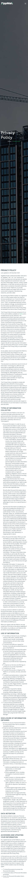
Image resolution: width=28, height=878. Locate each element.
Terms (21, 314)
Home (9, 141)
